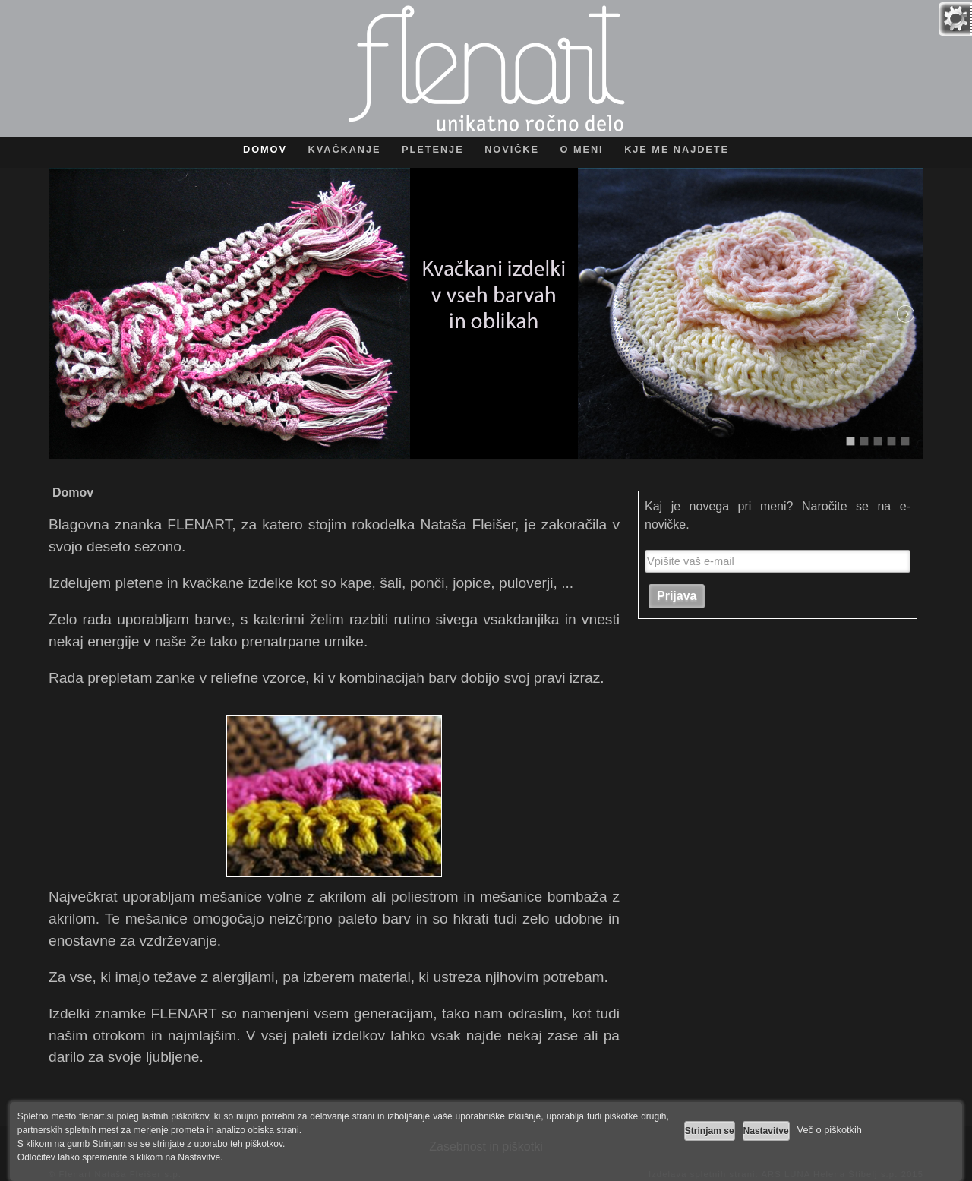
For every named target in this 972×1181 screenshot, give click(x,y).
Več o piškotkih (829, 1129)
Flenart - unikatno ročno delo (486, 68)
